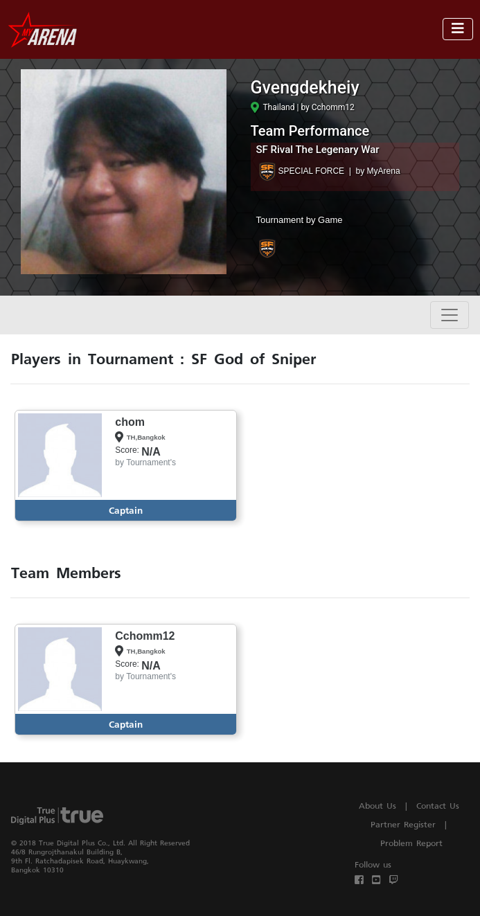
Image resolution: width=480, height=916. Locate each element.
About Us (377, 806)
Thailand (273, 107)
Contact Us (437, 806)
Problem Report (411, 843)
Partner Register (403, 824)
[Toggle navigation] (458, 29)
